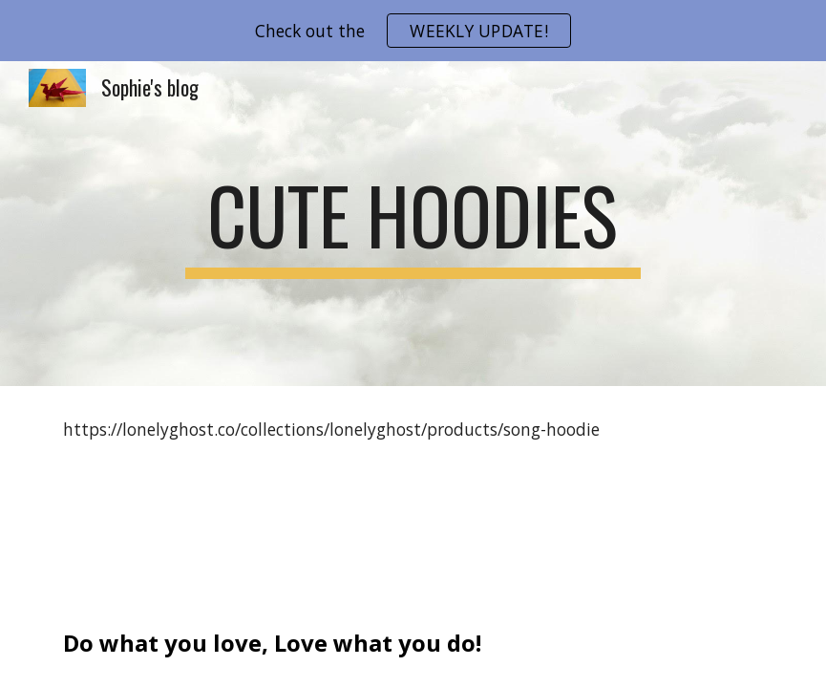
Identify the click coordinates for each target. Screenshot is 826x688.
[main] (413, 224)
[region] (413, 30)
